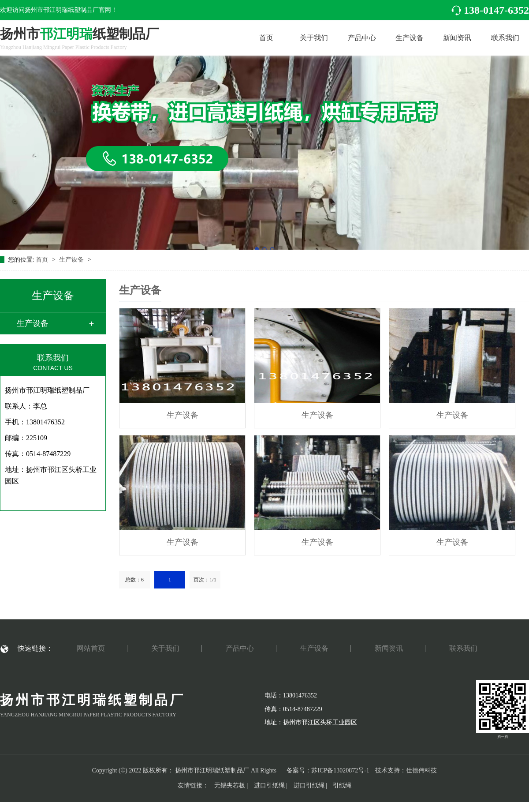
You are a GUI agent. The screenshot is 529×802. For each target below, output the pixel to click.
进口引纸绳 (269, 785)
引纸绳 (342, 785)
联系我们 (505, 37)
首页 (266, 37)
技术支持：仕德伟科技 (406, 770)
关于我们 (314, 37)
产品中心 (362, 37)
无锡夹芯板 (229, 785)
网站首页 (91, 648)
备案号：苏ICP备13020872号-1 (328, 770)
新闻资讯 (457, 37)
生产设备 (409, 37)
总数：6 (134, 580)
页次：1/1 (205, 580)
